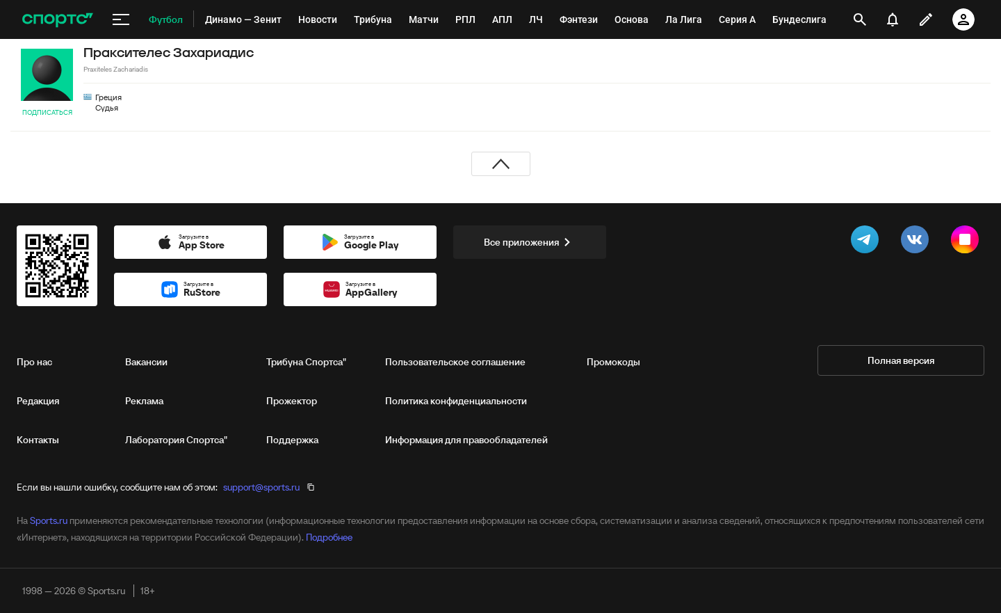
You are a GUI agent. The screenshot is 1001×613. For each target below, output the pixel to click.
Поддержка (292, 439)
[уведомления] (892, 19)
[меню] (121, 19)
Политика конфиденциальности (456, 401)
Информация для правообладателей (466, 439)
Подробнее (329, 537)
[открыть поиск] (860, 19)
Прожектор (291, 401)
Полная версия (901, 360)
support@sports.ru (261, 487)
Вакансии (146, 362)
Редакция (38, 401)
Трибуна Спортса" (306, 362)
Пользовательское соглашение (455, 362)
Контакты (38, 439)
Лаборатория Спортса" (176, 439)
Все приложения (530, 242)
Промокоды (613, 362)
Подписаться (47, 112)
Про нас (34, 362)
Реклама (144, 401)
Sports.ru (48, 520)
